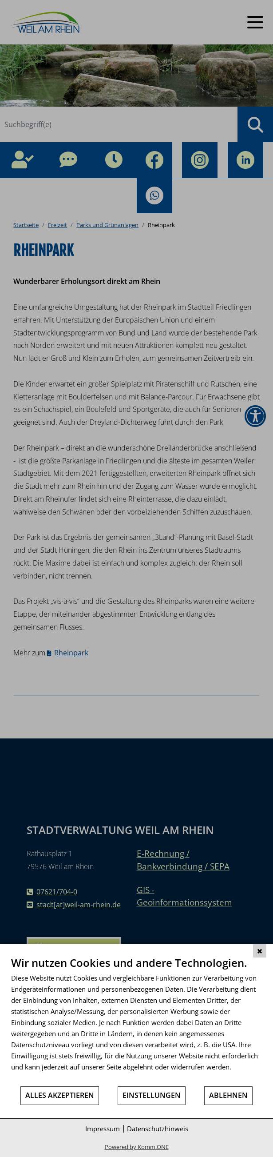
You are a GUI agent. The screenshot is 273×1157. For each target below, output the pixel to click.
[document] (136, 1021)
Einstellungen (152, 1095)
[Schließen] (259, 951)
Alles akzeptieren (59, 1095)
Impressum (102, 1128)
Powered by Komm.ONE (137, 1147)
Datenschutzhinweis (157, 1128)
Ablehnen (228, 1095)
